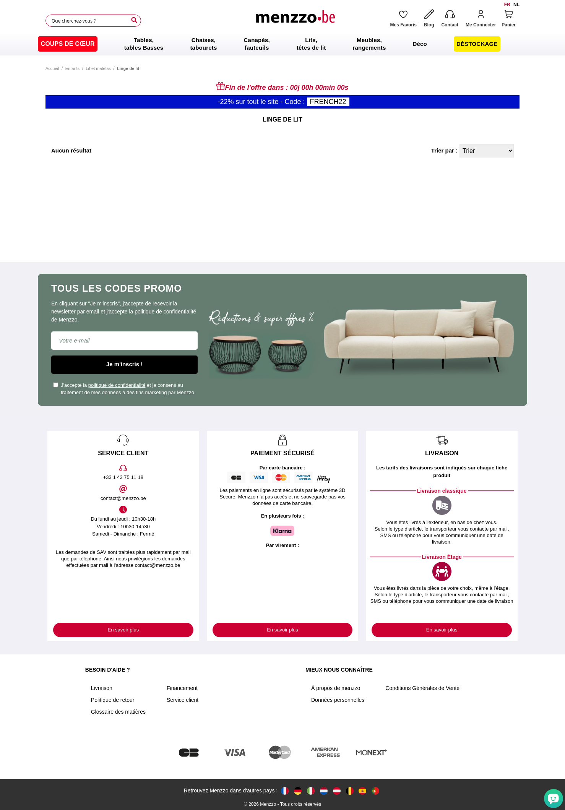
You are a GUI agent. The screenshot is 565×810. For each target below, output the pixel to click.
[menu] (282, 43)
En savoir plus (123, 630)
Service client (182, 700)
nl (516, 4)
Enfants (72, 68)
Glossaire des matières (118, 712)
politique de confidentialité (117, 385)
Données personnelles (337, 700)
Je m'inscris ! (124, 364)
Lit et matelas (98, 68)
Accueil (52, 68)
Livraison (101, 688)
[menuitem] (67, 44)
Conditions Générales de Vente (422, 688)
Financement (182, 688)
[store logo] (295, 20)
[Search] (134, 20)
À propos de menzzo (335, 688)
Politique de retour (113, 700)
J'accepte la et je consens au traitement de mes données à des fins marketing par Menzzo (123, 389)
